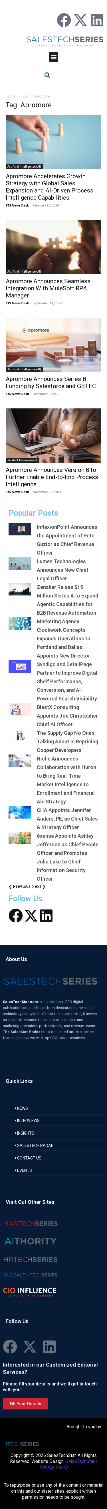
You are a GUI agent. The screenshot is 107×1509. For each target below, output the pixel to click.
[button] (53, 57)
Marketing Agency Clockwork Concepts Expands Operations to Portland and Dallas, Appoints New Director (63, 638)
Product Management (22, 460)
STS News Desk (17, 205)
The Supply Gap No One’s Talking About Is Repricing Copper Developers (67, 741)
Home (10, 96)
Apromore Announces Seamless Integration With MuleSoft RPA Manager (48, 288)
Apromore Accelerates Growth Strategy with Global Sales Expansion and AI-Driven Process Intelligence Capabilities (49, 187)
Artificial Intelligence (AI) (24, 166)
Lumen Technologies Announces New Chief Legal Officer (62, 569)
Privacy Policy (53, 1467)
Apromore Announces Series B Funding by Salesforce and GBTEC (51, 383)
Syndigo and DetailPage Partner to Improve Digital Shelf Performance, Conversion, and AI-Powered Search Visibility (67, 681)
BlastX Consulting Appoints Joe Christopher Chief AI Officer (67, 715)
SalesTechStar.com (21, 1002)
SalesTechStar (80, 1461)
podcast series (81, 1032)
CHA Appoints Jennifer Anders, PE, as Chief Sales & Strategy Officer (67, 818)
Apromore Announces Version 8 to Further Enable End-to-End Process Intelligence (52, 477)
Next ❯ (38, 886)
